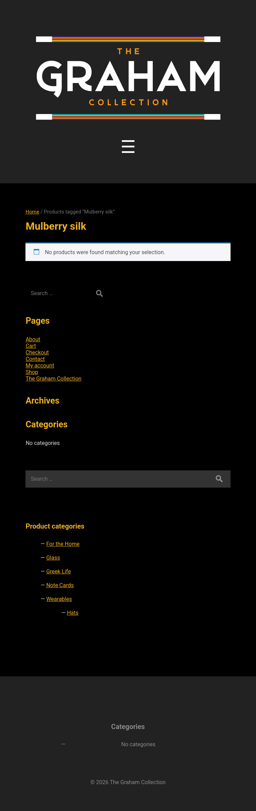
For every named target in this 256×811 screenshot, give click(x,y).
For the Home (62, 544)
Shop (31, 372)
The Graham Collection (53, 378)
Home (32, 212)
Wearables (59, 599)
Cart (30, 346)
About (32, 339)
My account (39, 365)
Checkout (37, 352)
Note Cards (60, 585)
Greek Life (58, 571)
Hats (72, 613)
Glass (53, 557)
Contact (35, 359)
